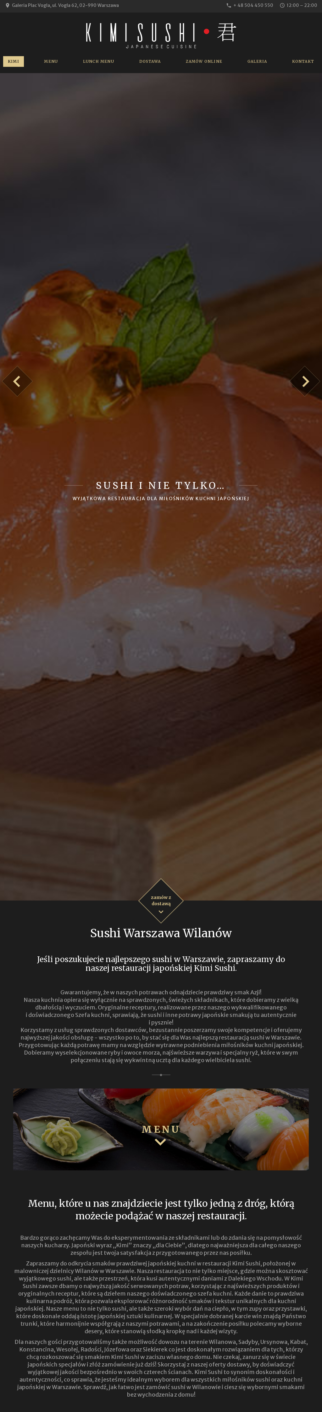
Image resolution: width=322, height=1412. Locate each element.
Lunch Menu (98, 61)
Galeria (257, 61)
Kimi (13, 61)
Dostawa (150, 61)
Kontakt (303, 61)
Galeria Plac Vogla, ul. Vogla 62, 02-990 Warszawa (65, 5)
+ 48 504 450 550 (253, 5)
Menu (51, 61)
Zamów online (204, 61)
